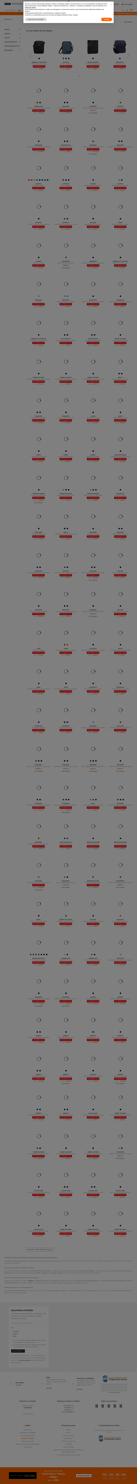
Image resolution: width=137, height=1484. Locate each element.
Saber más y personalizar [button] (36, 19)
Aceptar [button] (106, 19)
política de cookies (30, 7)
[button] (111, 4)
